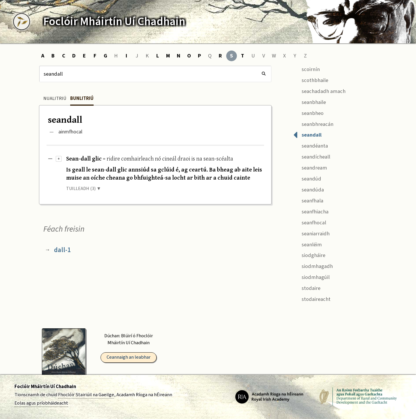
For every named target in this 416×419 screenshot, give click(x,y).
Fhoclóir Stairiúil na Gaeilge (86, 394)
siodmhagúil (311, 276)
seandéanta (310, 145)
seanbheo (308, 112)
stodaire (306, 287)
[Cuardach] (155, 74)
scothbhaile (310, 79)
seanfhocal (309, 221)
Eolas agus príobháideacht (41, 403)
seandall (307, 134)
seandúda (308, 189)
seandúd (307, 178)
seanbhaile (309, 101)
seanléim (307, 243)
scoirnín (306, 68)
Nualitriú (54, 98)
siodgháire (309, 254)
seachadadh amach (319, 90)
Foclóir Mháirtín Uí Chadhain (45, 386)
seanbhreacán (313, 123)
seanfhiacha (310, 210)
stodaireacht (311, 298)
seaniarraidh (311, 232)
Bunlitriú (82, 98)
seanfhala (308, 199)
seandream (310, 167)
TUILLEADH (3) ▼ (83, 188)
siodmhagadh (313, 265)
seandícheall (311, 156)
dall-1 (62, 250)
